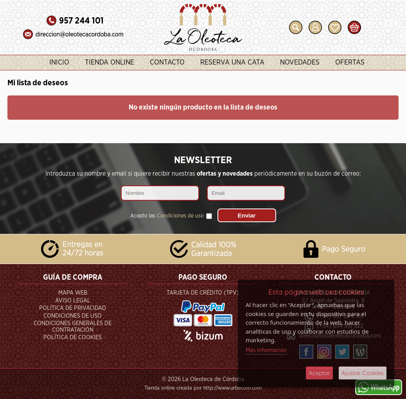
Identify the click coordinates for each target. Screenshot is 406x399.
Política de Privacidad (72, 308)
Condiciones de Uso (72, 316)
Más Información (266, 350)
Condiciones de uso (180, 216)
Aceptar (319, 373)
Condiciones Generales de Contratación (72, 326)
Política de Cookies (72, 337)
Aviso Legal (72, 301)
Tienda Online (109, 62)
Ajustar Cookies (362, 373)
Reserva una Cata (232, 62)
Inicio (59, 62)
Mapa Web (72, 293)
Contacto (167, 62)
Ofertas (350, 62)
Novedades (300, 62)
